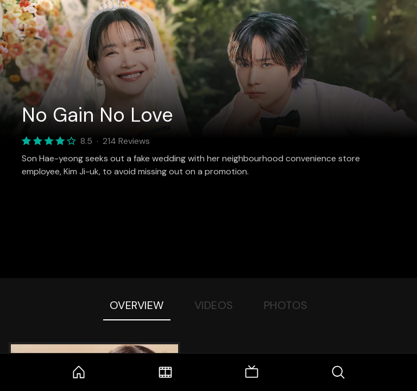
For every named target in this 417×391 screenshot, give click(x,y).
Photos (286, 305)
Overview (137, 305)
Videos (213, 305)
